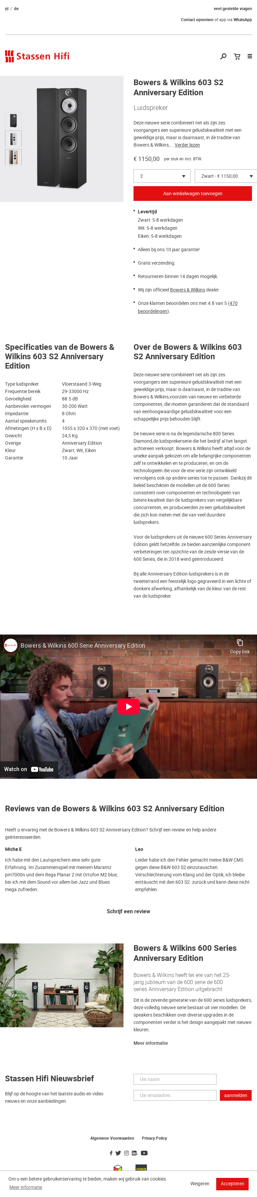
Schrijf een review (128, 912)
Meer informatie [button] (25, 1187)
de (16, 8)
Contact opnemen (197, 20)
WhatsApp (243, 20)
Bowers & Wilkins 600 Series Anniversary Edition (185, 953)
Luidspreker (151, 107)
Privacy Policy (154, 1138)
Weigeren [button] (199, 1183)
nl (6, 8)
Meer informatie (151, 1043)
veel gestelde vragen (233, 9)
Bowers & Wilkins (187, 289)
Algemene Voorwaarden (112, 1138)
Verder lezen (187, 145)
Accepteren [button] (232, 1183)
